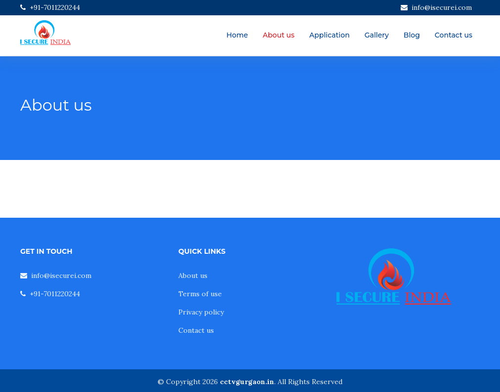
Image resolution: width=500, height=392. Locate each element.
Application (329, 35)
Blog (412, 35)
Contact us (453, 35)
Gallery (377, 35)
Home (237, 35)
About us (278, 35)
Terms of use (200, 293)
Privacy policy (201, 312)
